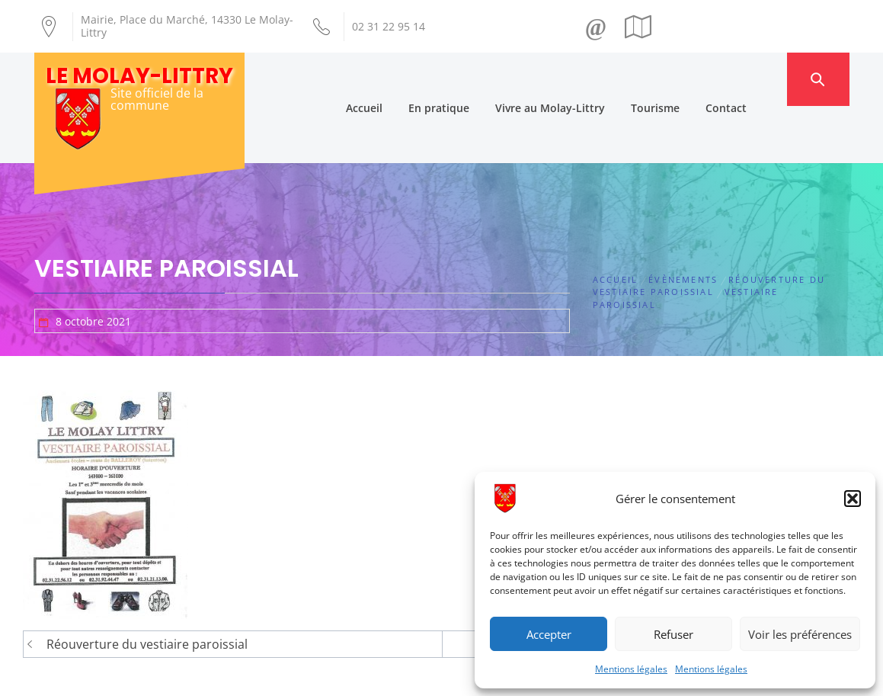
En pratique (467, 79)
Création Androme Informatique (301, 675)
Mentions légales (631, 668)
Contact (755, 79)
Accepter (548, 634)
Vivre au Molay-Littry (579, 79)
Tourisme (684, 79)
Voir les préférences (800, 634)
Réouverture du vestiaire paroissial (147, 587)
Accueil (393, 79)
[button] (852, 498)
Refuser (673, 634)
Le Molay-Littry (139, 76)
